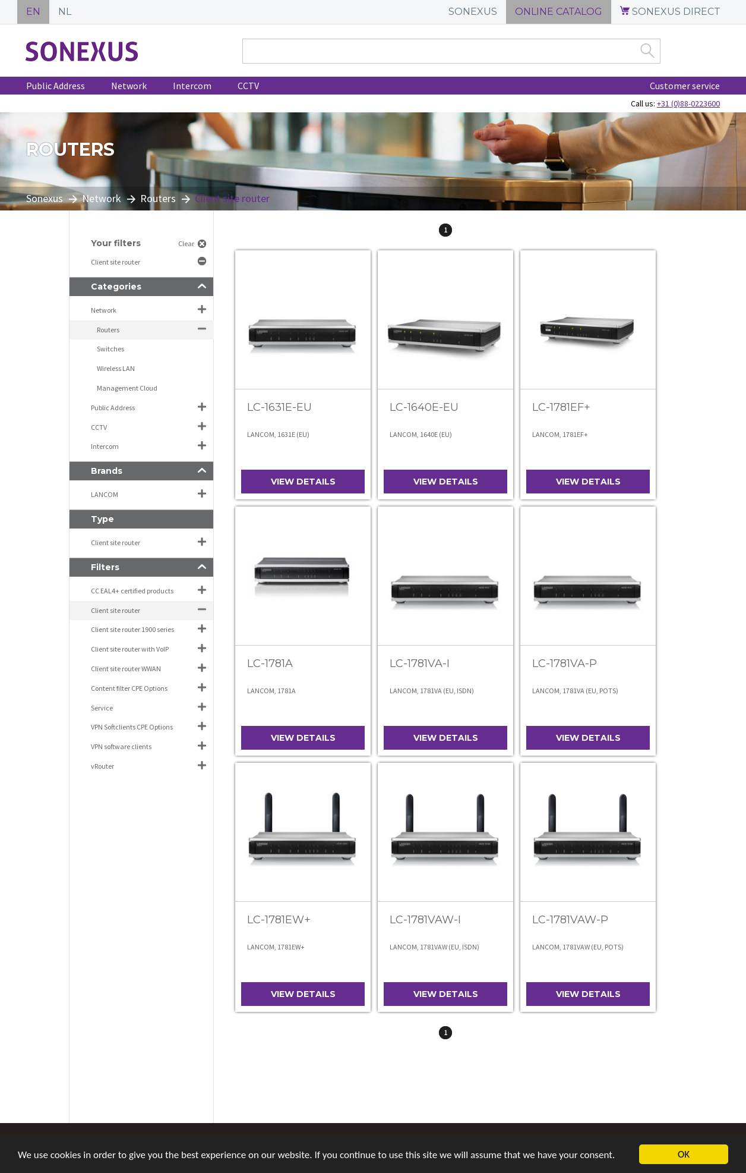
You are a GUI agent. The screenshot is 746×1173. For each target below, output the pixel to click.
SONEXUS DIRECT (670, 11)
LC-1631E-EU (279, 407)
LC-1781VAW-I (425, 919)
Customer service (685, 86)
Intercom (192, 86)
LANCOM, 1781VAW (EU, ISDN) (434, 946)
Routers (158, 198)
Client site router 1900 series (132, 629)
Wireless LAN (116, 368)
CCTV (248, 86)
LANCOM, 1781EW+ (276, 946)
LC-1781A (270, 663)
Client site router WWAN (126, 668)
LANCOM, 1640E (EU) (421, 434)
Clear (186, 243)
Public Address (55, 86)
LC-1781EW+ (279, 919)
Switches (110, 348)
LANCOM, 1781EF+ (560, 434)
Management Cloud (127, 387)
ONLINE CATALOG (558, 11)
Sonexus (44, 198)
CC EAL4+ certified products (132, 590)
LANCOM (104, 494)
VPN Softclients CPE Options (132, 726)
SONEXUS (472, 11)
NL (64, 11)
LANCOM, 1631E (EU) (278, 434)
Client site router (116, 261)
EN (33, 11)
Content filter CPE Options (129, 688)
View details (303, 481)
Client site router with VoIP (130, 648)
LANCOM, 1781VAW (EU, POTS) (578, 946)
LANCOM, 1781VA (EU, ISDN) (432, 690)
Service (102, 707)
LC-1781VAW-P (570, 919)
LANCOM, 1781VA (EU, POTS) (575, 690)
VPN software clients (121, 746)
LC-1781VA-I (420, 663)
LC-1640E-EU (424, 407)
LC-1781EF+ (561, 407)
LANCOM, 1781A (271, 690)
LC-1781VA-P (564, 663)
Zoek (647, 50)
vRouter (102, 766)
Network (129, 86)
